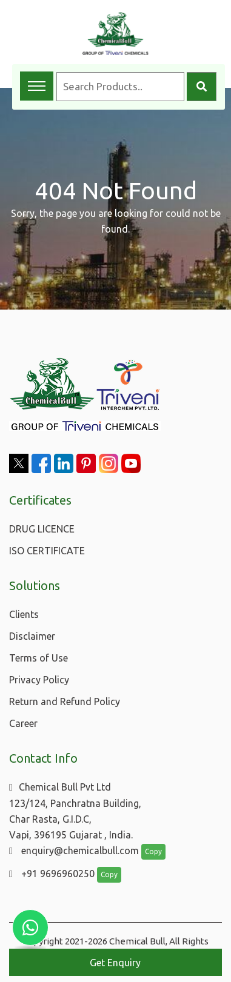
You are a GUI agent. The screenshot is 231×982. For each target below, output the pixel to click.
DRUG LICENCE (42, 528)
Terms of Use (38, 657)
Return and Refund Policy (64, 701)
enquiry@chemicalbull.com (74, 850)
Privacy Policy (39, 679)
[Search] (201, 86)
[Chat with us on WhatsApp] (30, 927)
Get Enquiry (115, 962)
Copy (153, 851)
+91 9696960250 (52, 873)
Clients (24, 614)
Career (23, 723)
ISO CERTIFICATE (47, 550)
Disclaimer (32, 636)
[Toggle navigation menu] (36, 86)
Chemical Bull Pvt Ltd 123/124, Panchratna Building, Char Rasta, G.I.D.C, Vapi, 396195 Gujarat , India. (75, 810)
